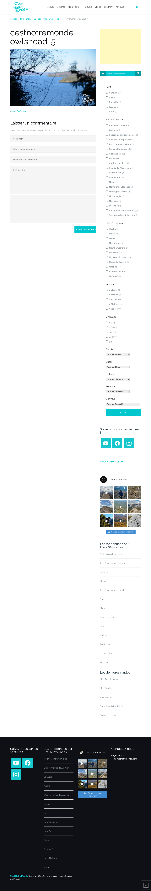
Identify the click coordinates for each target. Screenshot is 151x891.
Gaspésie (115, 130)
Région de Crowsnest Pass (123, 135)
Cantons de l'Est (119, 163)
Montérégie (116, 196)
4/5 (113, 337)
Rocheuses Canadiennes (123, 210)
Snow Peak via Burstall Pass (112, 706)
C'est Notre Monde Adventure (113, 590)
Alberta (115, 233)
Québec (37, 19)
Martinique (116, 243)
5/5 (112, 341)
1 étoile (114, 290)
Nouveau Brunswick (120, 257)
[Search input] (120, 73)
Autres (114, 158)
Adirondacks (117, 153)
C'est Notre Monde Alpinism (112, 563)
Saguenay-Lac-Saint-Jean (123, 215)
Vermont (115, 276)
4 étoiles (115, 304)
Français (120, 7)
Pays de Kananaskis (120, 149)
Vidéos (98, 7)
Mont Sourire (106, 688)
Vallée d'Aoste (117, 271)
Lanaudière (116, 172)
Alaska (113, 229)
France (114, 107)
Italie (113, 111)
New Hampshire (118, 248)
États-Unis (116, 102)
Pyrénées (115, 205)
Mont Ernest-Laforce (109, 679)
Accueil (50, 7)
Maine (113, 182)
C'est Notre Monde (111, 461)
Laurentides (116, 177)
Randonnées (25, 19)
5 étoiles (115, 309)
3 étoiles (115, 299)
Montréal (115, 201)
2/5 (113, 327)
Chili (112, 97)
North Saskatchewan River (111, 554)
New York (115, 252)
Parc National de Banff (121, 144)
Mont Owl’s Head (51, 19)
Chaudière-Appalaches (122, 139)
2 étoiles (115, 294)
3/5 (112, 332)
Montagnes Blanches (121, 187)
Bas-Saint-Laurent (119, 125)
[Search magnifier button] (138, 73)
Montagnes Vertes (119, 191)
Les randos (73, 7)
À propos (61, 7)
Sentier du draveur (108, 715)
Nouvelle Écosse (119, 262)
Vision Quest (105, 697)
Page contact (117, 755)
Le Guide (88, 7)
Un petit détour (107, 653)
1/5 (112, 322)
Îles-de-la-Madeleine (121, 168)
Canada (115, 92)
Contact (108, 7)
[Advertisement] (120, 46)
